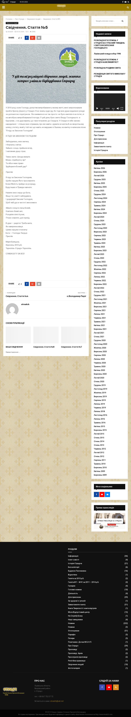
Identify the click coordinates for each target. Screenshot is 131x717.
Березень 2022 (100, 284)
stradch (10, 32)
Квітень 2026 (99, 168)
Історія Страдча (101, 150)
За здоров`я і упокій (76, 601)
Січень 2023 (99, 258)
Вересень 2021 (100, 307)
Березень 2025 (100, 187)
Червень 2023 (100, 239)
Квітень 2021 (99, 325)
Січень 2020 (99, 381)
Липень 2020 (99, 359)
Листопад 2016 (100, 415)
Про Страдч (99, 135)
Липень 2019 (99, 404)
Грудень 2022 (100, 262)
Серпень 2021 (100, 310)
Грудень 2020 (100, 340)
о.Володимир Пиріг (76, 296)
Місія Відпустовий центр (79, 612)
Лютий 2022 (99, 288)
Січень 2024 (99, 221)
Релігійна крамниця (76, 661)
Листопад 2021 (100, 299)
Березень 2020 (100, 374)
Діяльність (73, 593)
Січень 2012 (99, 456)
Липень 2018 (99, 411)
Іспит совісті (73, 560)
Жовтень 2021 (100, 303)
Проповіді (72, 649)
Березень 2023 (100, 250)
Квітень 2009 (99, 471)
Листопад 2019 (100, 389)
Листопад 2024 (100, 198)
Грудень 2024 (100, 194)
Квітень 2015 (99, 426)
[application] (109, 102)
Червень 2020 (100, 363)
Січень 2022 (99, 292)
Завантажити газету (102, 147)
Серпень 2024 (100, 202)
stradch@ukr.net (57, 701)
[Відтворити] (97, 108)
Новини (97, 128)
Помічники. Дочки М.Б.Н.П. (80, 642)
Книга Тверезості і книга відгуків (82, 608)
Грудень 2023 (100, 224)
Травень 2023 (99, 243)
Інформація (99, 143)
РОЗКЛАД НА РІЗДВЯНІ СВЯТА (107, 68)
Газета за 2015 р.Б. (76, 578)
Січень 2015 (99, 438)
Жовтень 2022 (100, 269)
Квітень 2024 (99, 209)
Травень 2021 (99, 322)
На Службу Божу (75, 616)
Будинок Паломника (77, 571)
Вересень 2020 (100, 351)
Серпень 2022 (100, 273)
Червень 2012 (100, 449)
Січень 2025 (99, 191)
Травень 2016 (99, 423)
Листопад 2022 (100, 265)
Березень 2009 (100, 475)
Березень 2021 (100, 329)
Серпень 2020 (100, 355)
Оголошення (99, 132)
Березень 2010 (100, 468)
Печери (71, 638)
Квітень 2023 (99, 247)
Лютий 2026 (99, 176)
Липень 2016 (99, 419)
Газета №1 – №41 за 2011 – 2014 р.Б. (83, 582)
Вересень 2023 (100, 232)
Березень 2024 (100, 213)
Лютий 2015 (99, 434)
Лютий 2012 (99, 453)
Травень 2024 (99, 206)
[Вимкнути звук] (118, 108)
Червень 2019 (100, 408)
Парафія (71, 635)
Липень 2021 (99, 314)
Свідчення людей (12, 23)
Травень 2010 (99, 464)
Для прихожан (100, 139)
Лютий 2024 (99, 217)
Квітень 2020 (99, 370)
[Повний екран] (122, 108)
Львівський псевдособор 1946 (107, 54)
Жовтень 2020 (100, 348)
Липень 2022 (99, 277)
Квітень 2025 (99, 183)
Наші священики (75, 620)
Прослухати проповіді (78, 657)
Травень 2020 (99, 366)
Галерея (71, 586)
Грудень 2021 (100, 295)
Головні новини (75, 590)
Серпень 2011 (100, 460)
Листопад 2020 (100, 344)
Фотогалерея (74, 668)
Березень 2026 (100, 172)
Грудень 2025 (100, 179)
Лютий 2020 (99, 378)
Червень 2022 (100, 280)
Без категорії (73, 567)
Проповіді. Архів (75, 653)
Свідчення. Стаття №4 (17, 296)
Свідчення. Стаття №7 (71, 347)
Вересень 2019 (100, 396)
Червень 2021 (100, 318)
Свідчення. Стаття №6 (43, 347)
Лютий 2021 (99, 333)
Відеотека (72, 575)
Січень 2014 (99, 441)
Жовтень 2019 (100, 393)
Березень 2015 (100, 430)
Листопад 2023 (100, 228)
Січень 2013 (99, 445)
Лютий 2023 (99, 254)
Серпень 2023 (100, 235)
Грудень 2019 (100, 385)
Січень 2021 (99, 337)
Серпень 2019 (100, 400)
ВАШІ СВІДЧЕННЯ (14, 347)
